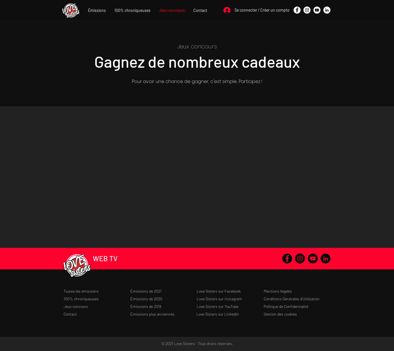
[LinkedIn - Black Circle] (325, 258)
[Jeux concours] (97, 306)
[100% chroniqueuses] (97, 299)
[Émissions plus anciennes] (163, 314)
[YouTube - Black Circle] (313, 258)
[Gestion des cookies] (297, 314)
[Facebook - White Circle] (297, 10)
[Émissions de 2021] (163, 291)
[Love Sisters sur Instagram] (230, 299)
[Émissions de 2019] (163, 306)
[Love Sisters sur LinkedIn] (229, 314)
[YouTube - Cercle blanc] (316, 10)
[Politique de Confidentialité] (297, 306)
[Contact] (97, 314)
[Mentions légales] (297, 291)
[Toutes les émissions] (97, 291)
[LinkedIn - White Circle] (326, 10)
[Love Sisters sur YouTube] (230, 306)
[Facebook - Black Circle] (287, 258)
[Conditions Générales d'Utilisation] (297, 299)
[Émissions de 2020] (163, 299)
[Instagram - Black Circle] (300, 258)
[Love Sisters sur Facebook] (230, 291)
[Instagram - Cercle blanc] (307, 10)
